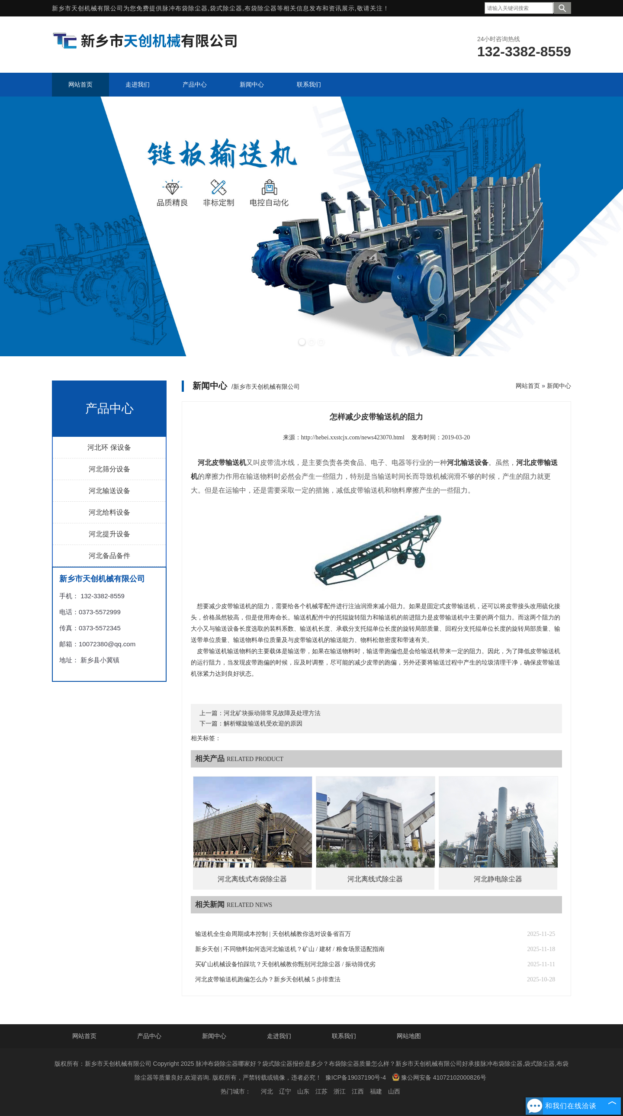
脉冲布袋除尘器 (185, 8)
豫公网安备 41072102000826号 (439, 1077)
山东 (303, 1091)
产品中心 (149, 1035)
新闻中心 (559, 385)
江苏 (321, 1091)
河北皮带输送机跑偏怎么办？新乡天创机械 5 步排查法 (267, 979)
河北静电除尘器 (498, 879)
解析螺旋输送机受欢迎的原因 (263, 723)
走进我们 (279, 1035)
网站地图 (409, 1035)
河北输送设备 (109, 490)
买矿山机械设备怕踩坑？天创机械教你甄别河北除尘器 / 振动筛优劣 (285, 964)
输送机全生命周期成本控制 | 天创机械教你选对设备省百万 (273, 934)
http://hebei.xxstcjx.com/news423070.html (353, 437)
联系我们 (344, 1035)
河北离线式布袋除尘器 (252, 879)
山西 (394, 1091)
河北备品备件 (109, 555)
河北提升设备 (109, 534)
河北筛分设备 (109, 469)
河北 (267, 1091)
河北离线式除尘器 (375, 879)
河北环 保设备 (109, 447)
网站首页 (528, 385)
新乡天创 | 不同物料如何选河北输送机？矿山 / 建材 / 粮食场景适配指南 (290, 949)
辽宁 (285, 1091)
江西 (358, 1091)
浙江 (340, 1091)
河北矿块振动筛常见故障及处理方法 (272, 713)
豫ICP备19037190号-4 (355, 1077)
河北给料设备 (109, 512)
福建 (376, 1091)
